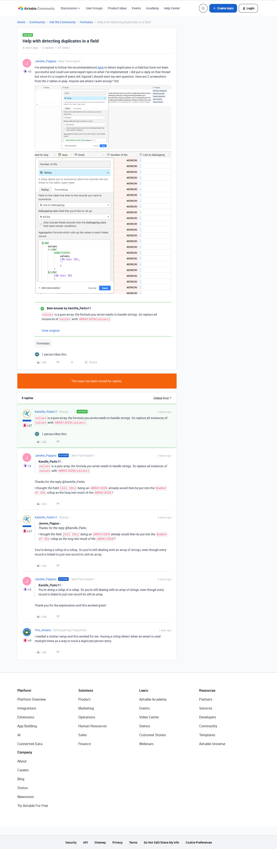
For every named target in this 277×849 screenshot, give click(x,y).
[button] (223, 8)
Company (24, 752)
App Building (27, 726)
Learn (143, 690)
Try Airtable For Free (32, 805)
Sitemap (100, 842)
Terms (133, 842)
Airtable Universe (212, 743)
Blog (20, 779)
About (22, 761)
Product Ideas (117, 8)
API (85, 842)
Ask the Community (62, 22)
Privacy (117, 842)
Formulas (86, 22)
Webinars (146, 743)
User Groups (94, 8)
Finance (84, 743)
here (101, 67)
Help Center (172, 8)
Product (84, 699)
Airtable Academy (153, 699)
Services (205, 708)
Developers (207, 717)
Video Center (149, 717)
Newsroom (25, 796)
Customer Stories (152, 735)
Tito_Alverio (43, 630)
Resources (207, 690)
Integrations (26, 708)
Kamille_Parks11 (46, 412)
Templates (207, 735)
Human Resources (92, 726)
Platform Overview (31, 699)
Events (136, 8)
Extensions (25, 717)
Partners (205, 699)
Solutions (85, 690)
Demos (144, 726)
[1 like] (50, 354)
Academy (152, 8)
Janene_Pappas (45, 61)
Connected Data (30, 743)
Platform (24, 690)
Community (37, 22)
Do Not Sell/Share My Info (161, 842)
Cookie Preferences (199, 842)
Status (22, 787)
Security (71, 842)
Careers (23, 770)
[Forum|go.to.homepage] (36, 8)
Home (21, 22)
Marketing (86, 708)
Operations (86, 717)
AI (19, 735)
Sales (82, 735)
